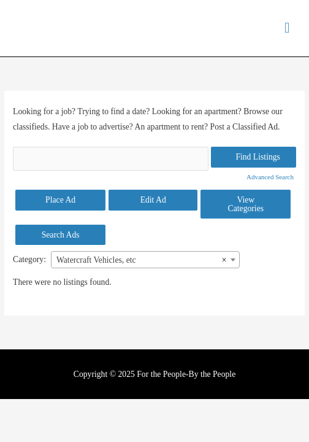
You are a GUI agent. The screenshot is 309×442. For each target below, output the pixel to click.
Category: (29, 259)
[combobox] (145, 259)
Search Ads (61, 234)
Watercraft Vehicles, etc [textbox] (141, 260)
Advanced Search (270, 176)
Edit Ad (153, 199)
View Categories (246, 204)
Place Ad (60, 199)
